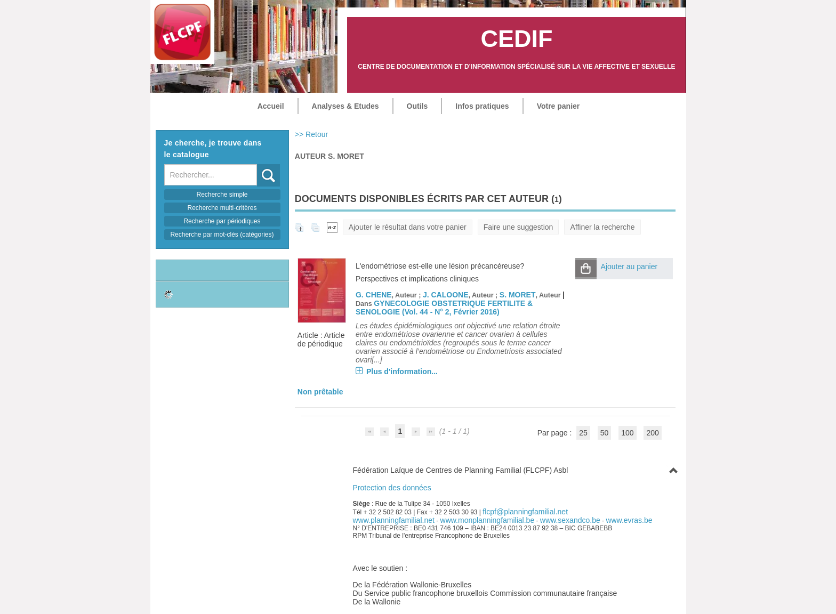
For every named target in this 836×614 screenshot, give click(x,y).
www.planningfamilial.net (394, 520)
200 (652, 433)
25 (583, 433)
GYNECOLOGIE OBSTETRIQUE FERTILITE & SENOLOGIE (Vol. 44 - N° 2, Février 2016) (444, 307)
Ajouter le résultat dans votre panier (408, 227)
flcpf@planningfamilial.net (525, 511)
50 (604, 433)
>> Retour (311, 134)
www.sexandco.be (570, 520)
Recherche (257, 164)
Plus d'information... (402, 371)
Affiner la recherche (602, 227)
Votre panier (558, 106)
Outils (417, 106)
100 (627, 433)
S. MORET (518, 294)
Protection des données (392, 487)
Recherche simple (221, 194)
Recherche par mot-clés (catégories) (222, 234)
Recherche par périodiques (221, 221)
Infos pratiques (482, 106)
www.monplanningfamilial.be (487, 520)
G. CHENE (374, 294)
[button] (586, 268)
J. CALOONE (446, 294)
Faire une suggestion (518, 227)
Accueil (271, 106)
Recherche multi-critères (221, 208)
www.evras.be (629, 520)
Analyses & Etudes (345, 106)
